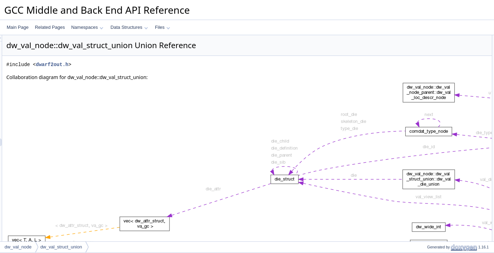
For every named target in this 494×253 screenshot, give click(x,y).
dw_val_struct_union (61, 246)
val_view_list (433, 93)
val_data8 (430, 201)
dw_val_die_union (438, 46)
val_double (431, 124)
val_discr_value (435, 224)
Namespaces (87, 27)
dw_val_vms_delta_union (445, 54)
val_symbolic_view (438, 240)
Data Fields (426, 62)
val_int (427, 108)
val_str (427, 162)
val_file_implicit (435, 193)
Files (162, 27)
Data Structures (129, 27)
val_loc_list (431, 85)
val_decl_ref (432, 209)
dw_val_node (18, 246)
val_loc (427, 100)
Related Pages (50, 27)
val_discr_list (433, 232)
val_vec (428, 139)
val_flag (428, 178)
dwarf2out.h (140, 64)
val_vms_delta (434, 216)
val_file (427, 185)
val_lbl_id (430, 170)
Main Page (17, 27)
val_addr (429, 69)
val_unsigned (433, 116)
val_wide (429, 131)
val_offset (430, 77)
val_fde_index (434, 155)
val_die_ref (431, 147)
